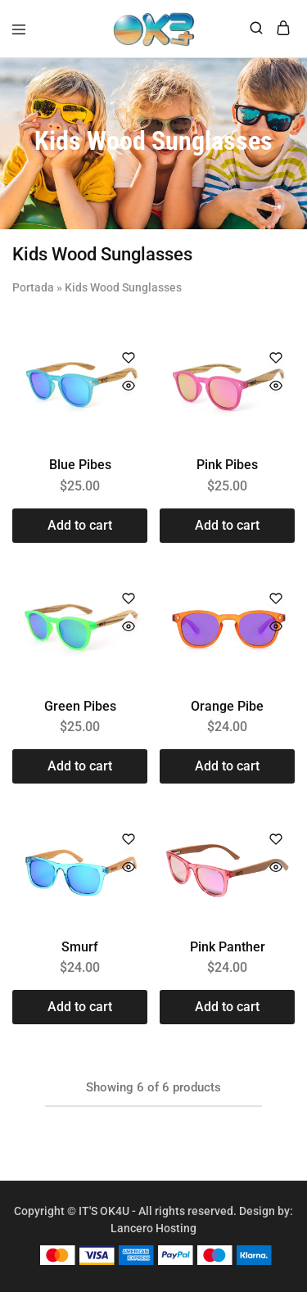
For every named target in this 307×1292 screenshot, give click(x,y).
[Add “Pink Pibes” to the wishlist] (275, 359)
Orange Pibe (227, 706)
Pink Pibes (227, 464)
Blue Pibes (80, 464)
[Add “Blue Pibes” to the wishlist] (128, 359)
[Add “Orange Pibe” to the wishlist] (275, 600)
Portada (33, 287)
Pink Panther (227, 947)
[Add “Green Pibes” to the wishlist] (128, 600)
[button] (79, 525)
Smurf (79, 947)
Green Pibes (80, 706)
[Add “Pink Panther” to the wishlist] (275, 840)
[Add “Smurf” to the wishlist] (128, 840)
